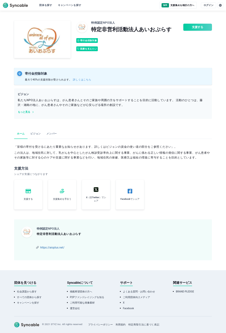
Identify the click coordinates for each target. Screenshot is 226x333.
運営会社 (75, 308)
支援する (197, 27)
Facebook (128, 308)
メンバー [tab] (51, 133)
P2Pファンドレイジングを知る (87, 297)
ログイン (208, 5)
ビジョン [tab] (35, 133)
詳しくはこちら (82, 79)
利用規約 (121, 324)
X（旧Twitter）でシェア (96, 199)
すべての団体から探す (29, 297)
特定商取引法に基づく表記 (143, 324)
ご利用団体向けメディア (136, 297)
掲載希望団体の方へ (81, 291)
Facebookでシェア (129, 199)
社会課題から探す (27, 291)
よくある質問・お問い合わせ (139, 291)
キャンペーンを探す (28, 302)
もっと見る (26, 111)
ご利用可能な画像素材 (82, 302)
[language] (220, 5)
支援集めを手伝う (62, 199)
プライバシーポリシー (100, 324)
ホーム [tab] (21, 133)
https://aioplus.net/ (52, 247)
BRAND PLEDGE (185, 291)
